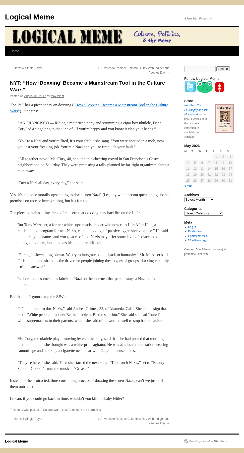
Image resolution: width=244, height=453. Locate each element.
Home (14, 51)
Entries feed (195, 231)
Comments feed (197, 236)
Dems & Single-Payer (26, 68)
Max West (57, 96)
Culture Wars (52, 410)
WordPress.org (197, 240)
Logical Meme (29, 17)
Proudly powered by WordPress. (208, 441)
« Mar (188, 186)
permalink (94, 410)
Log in (192, 227)
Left (64, 410)
